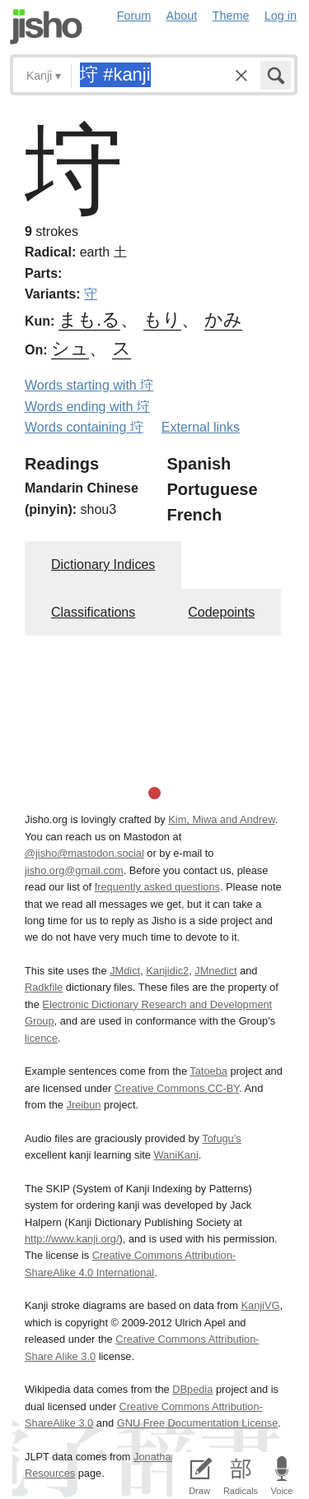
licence (41, 1038)
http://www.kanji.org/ (72, 1239)
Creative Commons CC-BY (177, 1088)
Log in (281, 15)
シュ (70, 348)
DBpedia (192, 1389)
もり (162, 319)
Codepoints (221, 612)
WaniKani (176, 1155)
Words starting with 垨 (89, 385)
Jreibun (84, 1105)
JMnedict (215, 971)
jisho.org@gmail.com (74, 870)
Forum (134, 15)
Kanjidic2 (167, 971)
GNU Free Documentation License (198, 1423)
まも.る (89, 319)
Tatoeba (208, 1071)
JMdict (125, 971)
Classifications (93, 612)
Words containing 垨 (84, 427)
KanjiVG (260, 1305)
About (182, 15)
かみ (223, 319)
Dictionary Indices (103, 564)
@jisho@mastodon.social (84, 853)
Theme (231, 15)
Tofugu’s (221, 1138)
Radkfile (44, 987)
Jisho (46, 26)
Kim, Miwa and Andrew (221, 819)
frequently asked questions (157, 887)
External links (201, 427)
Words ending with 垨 (87, 407)
